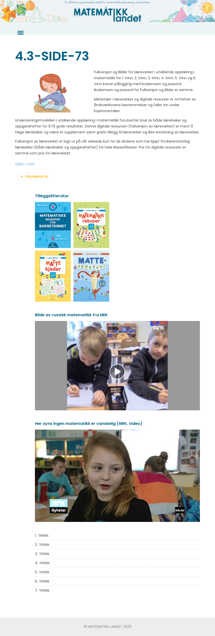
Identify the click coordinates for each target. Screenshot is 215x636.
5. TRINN (42, 572)
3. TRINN (42, 553)
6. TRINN (42, 581)
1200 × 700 (24, 164)
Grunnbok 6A (37, 176)
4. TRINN (42, 563)
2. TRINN (42, 544)
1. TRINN (41, 535)
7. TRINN (42, 590)
